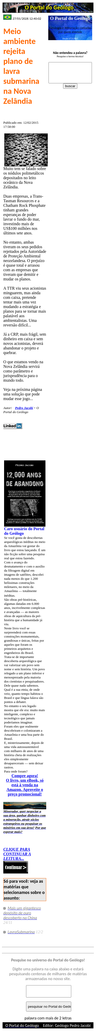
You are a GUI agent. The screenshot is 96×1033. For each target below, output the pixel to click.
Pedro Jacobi (24, 408)
